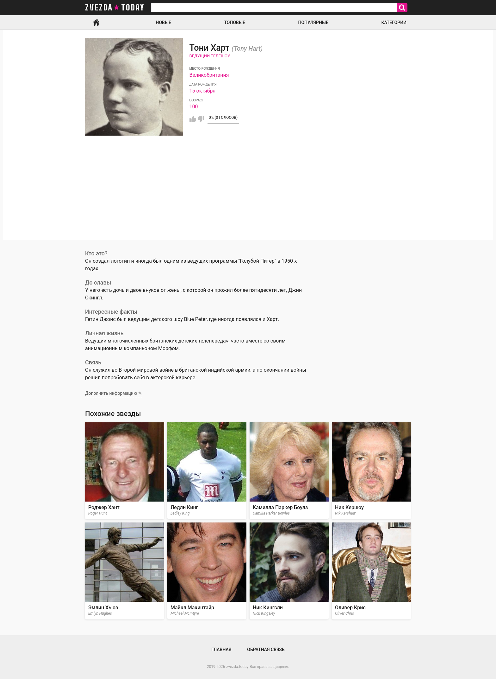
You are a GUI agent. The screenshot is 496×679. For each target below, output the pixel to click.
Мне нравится (192, 119)
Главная (96, 22)
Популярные (313, 22)
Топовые (234, 22)
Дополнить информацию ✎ (113, 393)
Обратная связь (265, 649)
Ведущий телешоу (209, 56)
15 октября (202, 91)
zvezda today (115, 7)
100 (193, 107)
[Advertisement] (248, 195)
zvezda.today (237, 666)
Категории (393, 22)
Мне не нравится (201, 119)
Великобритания (209, 75)
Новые (163, 22)
